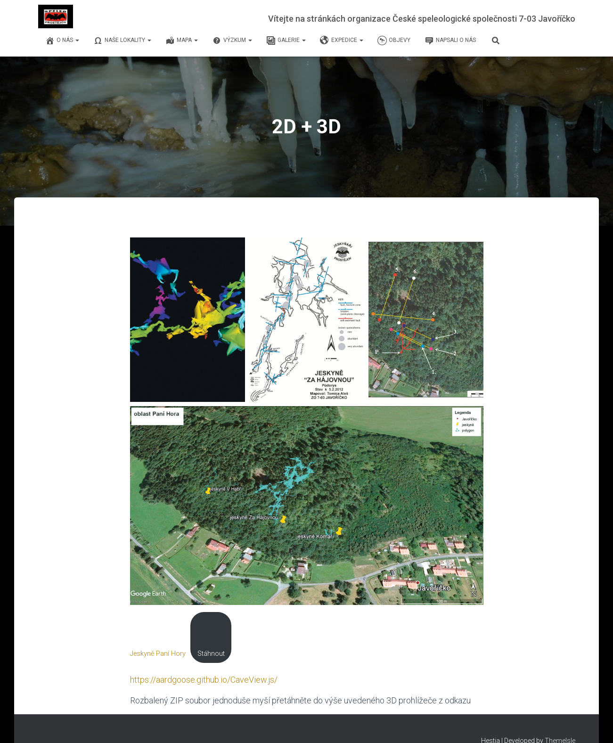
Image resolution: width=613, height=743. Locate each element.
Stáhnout (211, 654)
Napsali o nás (450, 40)
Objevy (393, 40)
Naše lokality (122, 40)
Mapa (181, 40)
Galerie (286, 40)
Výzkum (232, 40)
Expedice (341, 40)
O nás (62, 40)
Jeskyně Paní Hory (158, 654)
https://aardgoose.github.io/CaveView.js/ (204, 680)
